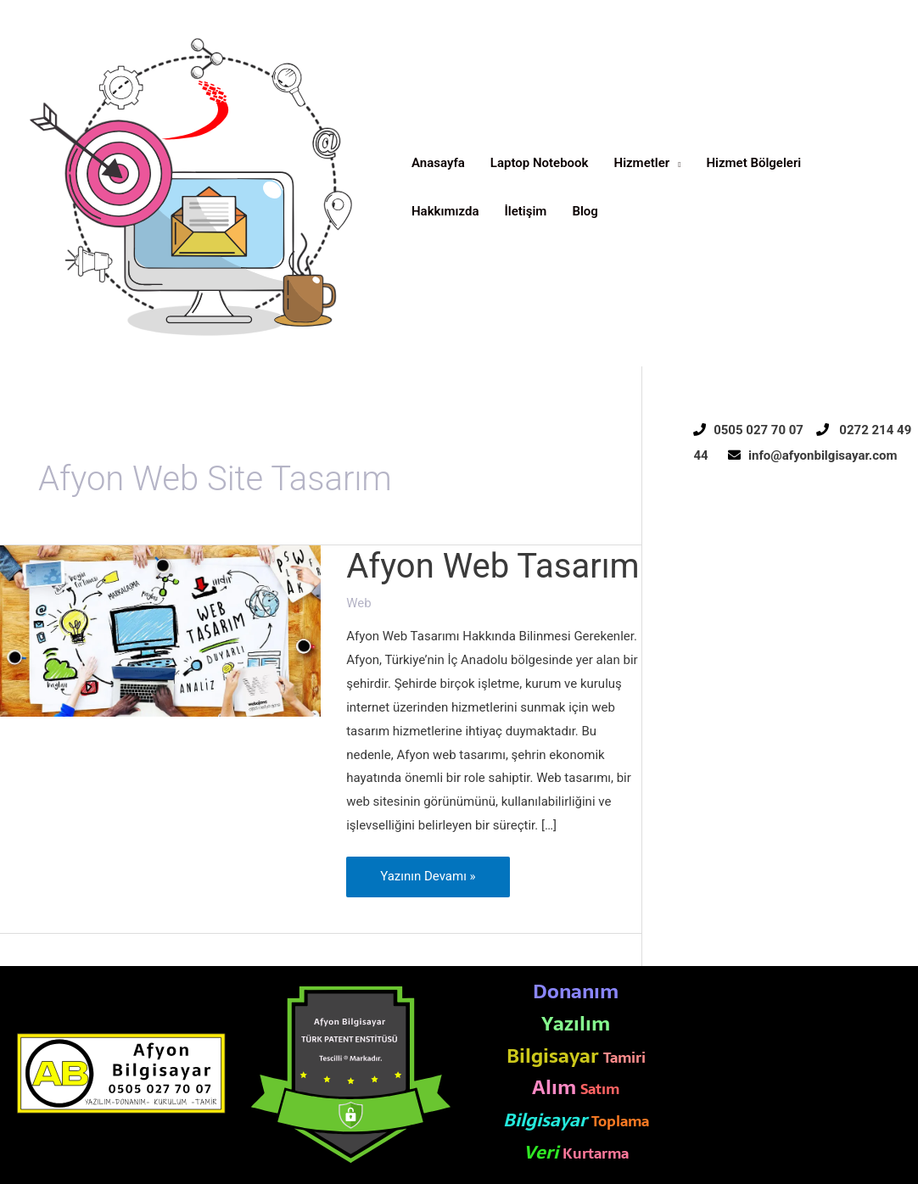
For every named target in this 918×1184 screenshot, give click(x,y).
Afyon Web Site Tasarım (769, 1085)
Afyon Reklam (741, 1039)
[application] (674, 163)
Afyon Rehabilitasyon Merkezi (785, 1131)
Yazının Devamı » (427, 870)
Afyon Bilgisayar (75, 357)
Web (358, 603)
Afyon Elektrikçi (745, 994)
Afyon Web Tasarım (493, 566)
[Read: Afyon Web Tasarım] (160, 630)
